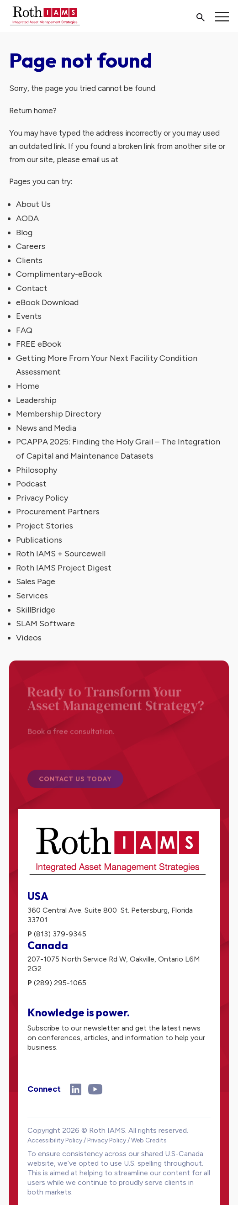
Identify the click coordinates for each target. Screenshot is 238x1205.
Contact (32, 288)
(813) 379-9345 (60, 934)
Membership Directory (58, 414)
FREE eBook (38, 344)
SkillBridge (35, 610)
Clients (29, 260)
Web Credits (149, 1140)
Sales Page (35, 581)
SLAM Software (45, 623)
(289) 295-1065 (60, 982)
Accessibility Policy (54, 1140)
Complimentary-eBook (59, 274)
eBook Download (47, 302)
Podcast (31, 484)
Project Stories (44, 526)
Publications (39, 540)
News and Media (46, 428)
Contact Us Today (75, 781)
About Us (33, 204)
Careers (30, 246)
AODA (27, 218)
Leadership (36, 400)
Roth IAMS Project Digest (63, 568)
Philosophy (36, 470)
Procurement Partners (58, 512)
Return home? (33, 110)
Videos (29, 638)
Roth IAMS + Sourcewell (61, 554)
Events (29, 316)
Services (32, 596)
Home (27, 386)
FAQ (24, 330)
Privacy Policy (42, 498)
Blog (24, 232)
